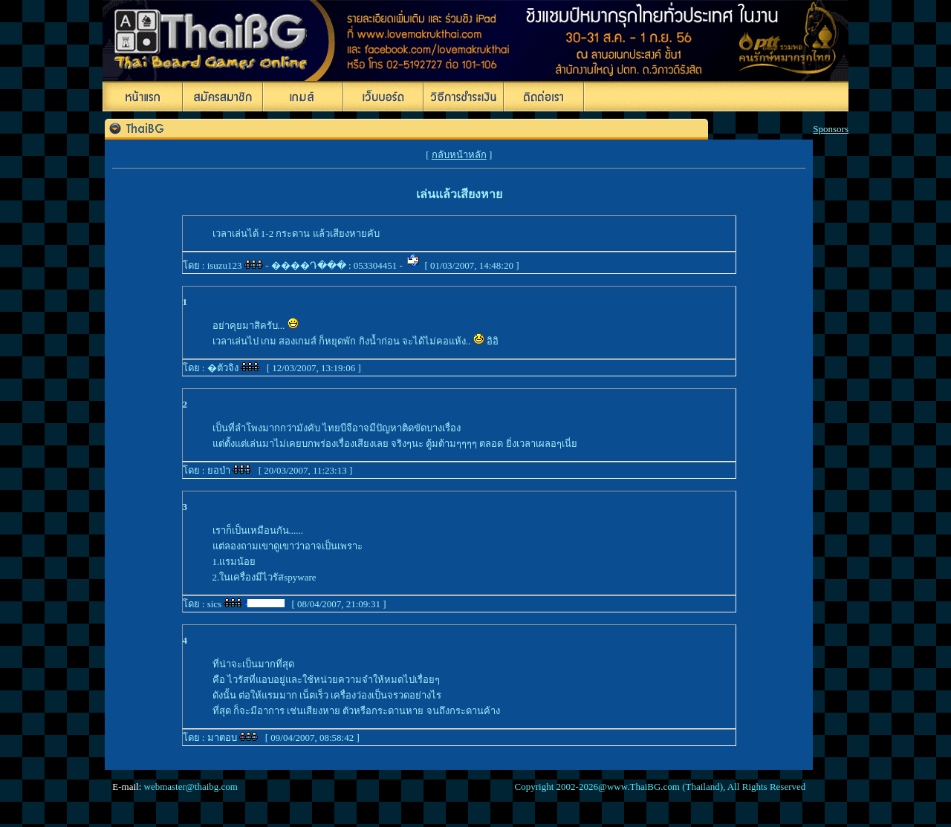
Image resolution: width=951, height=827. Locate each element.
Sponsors (830, 128)
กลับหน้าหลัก (459, 154)
